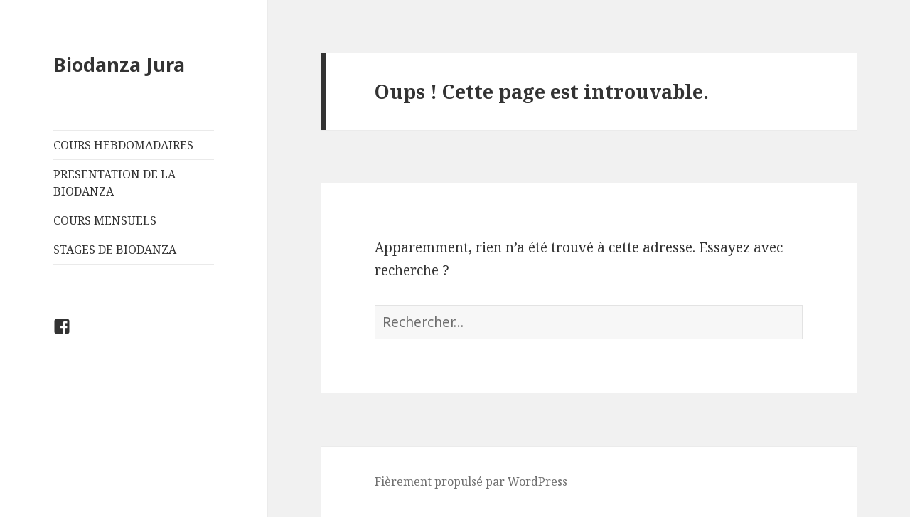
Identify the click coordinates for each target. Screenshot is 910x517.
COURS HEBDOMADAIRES (123, 145)
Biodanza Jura (119, 64)
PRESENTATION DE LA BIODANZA (114, 182)
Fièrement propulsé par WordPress (471, 481)
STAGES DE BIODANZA (114, 249)
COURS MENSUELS (104, 220)
